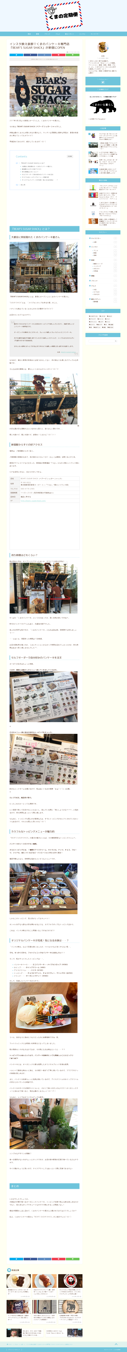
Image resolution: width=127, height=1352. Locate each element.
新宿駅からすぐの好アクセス (31, 169)
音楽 (105, 255)
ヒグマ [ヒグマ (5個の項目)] (101, 321)
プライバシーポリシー (14, 1349)
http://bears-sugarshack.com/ (33, 501)
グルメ (58, 34)
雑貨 (29, 34)
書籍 (37, 34)
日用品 (105, 271)
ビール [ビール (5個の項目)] (108, 321)
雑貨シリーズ (105, 264)
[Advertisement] (44, 208)
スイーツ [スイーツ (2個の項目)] (101, 319)
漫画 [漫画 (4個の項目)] (105, 327)
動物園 (105, 302)
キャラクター (95, 34)
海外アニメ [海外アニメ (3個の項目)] (97, 327)
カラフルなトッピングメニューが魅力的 (35, 177)
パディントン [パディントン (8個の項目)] (94, 321)
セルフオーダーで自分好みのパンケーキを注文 (37, 174)
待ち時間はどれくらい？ (30, 172)
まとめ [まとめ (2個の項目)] (110, 316)
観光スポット (69, 34)
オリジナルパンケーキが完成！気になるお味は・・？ (40, 180)
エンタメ (82, 34)
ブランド (47, 34)
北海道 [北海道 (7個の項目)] (111, 324)
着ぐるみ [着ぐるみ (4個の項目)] (111, 327)
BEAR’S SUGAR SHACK (68, 352)
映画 (105, 253)
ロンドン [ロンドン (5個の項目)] (93, 324)
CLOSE (70, 156)
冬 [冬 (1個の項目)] (106, 324)
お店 (105, 290)
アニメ (105, 251)
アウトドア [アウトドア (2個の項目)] (93, 319)
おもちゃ (105, 269)
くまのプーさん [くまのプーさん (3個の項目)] (94, 316)
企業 (105, 242)
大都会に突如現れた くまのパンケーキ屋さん (37, 166)
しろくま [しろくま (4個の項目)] (103, 316)
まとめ (23, 185)
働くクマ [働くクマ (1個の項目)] (100, 324)
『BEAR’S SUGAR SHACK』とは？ (33, 163)
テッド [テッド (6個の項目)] (108, 319)
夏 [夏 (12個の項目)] (91, 327)
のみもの (105, 294)
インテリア (105, 266)
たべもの (105, 292)
